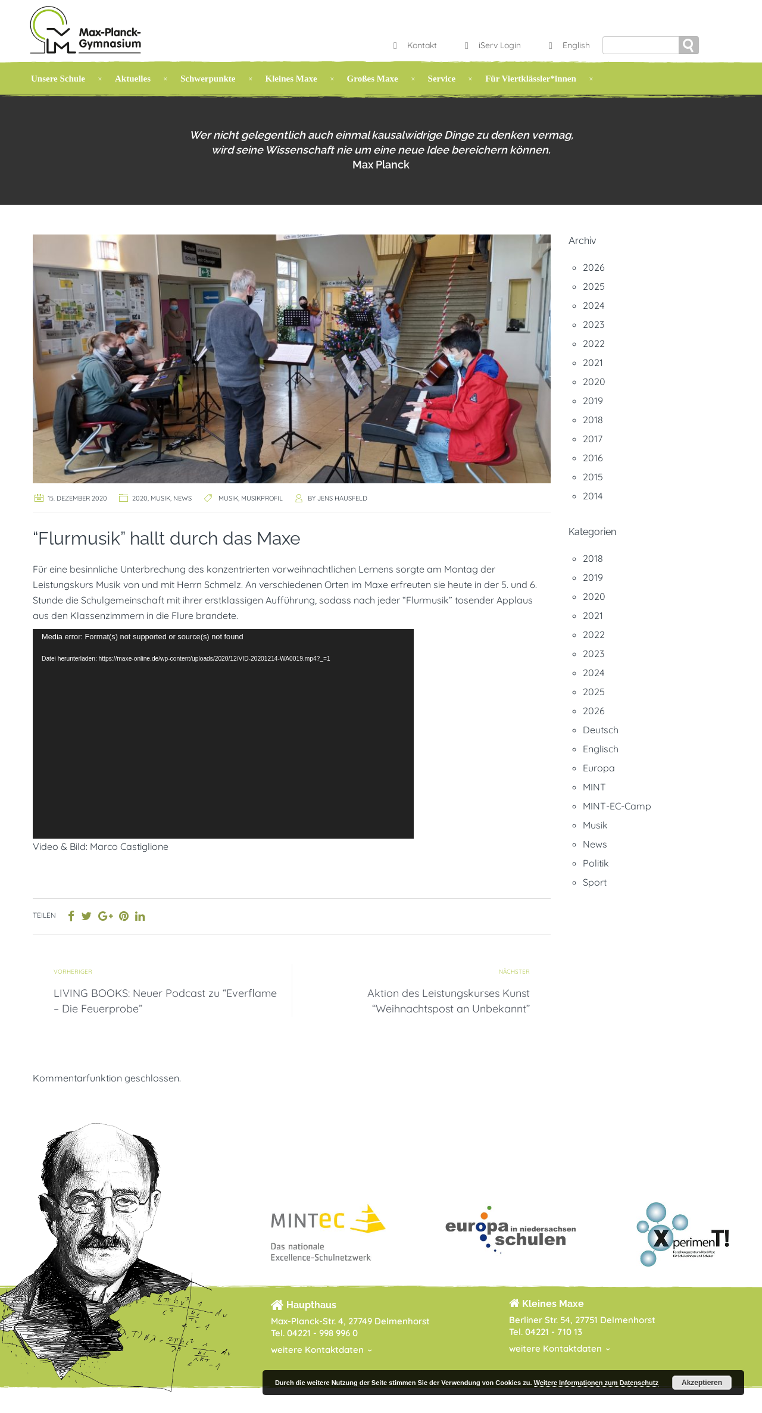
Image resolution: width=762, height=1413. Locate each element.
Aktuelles (133, 78)
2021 (593, 362)
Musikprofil (262, 498)
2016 (593, 458)
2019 (593, 401)
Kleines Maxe (291, 78)
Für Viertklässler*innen (530, 78)
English (568, 45)
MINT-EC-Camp (617, 806)
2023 (593, 324)
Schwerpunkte (208, 78)
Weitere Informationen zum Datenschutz (596, 1382)
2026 (594, 267)
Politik (596, 863)
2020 (140, 498)
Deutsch (601, 730)
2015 (593, 477)
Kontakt (414, 45)
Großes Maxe (372, 78)
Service (442, 78)
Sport (595, 882)
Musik (160, 498)
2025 (594, 286)
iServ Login (491, 45)
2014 (592, 496)
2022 (594, 343)
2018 (593, 420)
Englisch (601, 749)
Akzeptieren (702, 1382)
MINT (594, 787)
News (182, 498)
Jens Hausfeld (342, 498)
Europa (599, 768)
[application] (223, 734)
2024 (593, 305)
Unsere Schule (58, 78)
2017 (592, 439)
